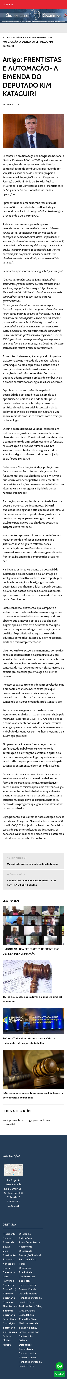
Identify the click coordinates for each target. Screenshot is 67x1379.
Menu (8, 4)
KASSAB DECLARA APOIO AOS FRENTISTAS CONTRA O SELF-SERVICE (33, 879)
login (30, 1120)
